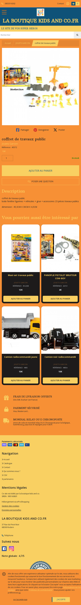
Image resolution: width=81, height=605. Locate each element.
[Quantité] (7, 158)
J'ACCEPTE (61, 599)
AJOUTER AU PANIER (40, 170)
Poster (59, 130)
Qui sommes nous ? (11, 471)
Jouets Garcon (10, 143)
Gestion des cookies (10, 506)
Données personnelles (11, 510)
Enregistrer (41, 130)
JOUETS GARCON (23, 43)
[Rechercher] (77, 35)
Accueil (8, 43)
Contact (60, 3)
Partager (22, 130)
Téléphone (7, 535)
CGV (4, 475)
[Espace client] (67, 3)
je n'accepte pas (20, 599)
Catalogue (7, 463)
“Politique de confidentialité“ (41, 590)
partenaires (7, 479)
